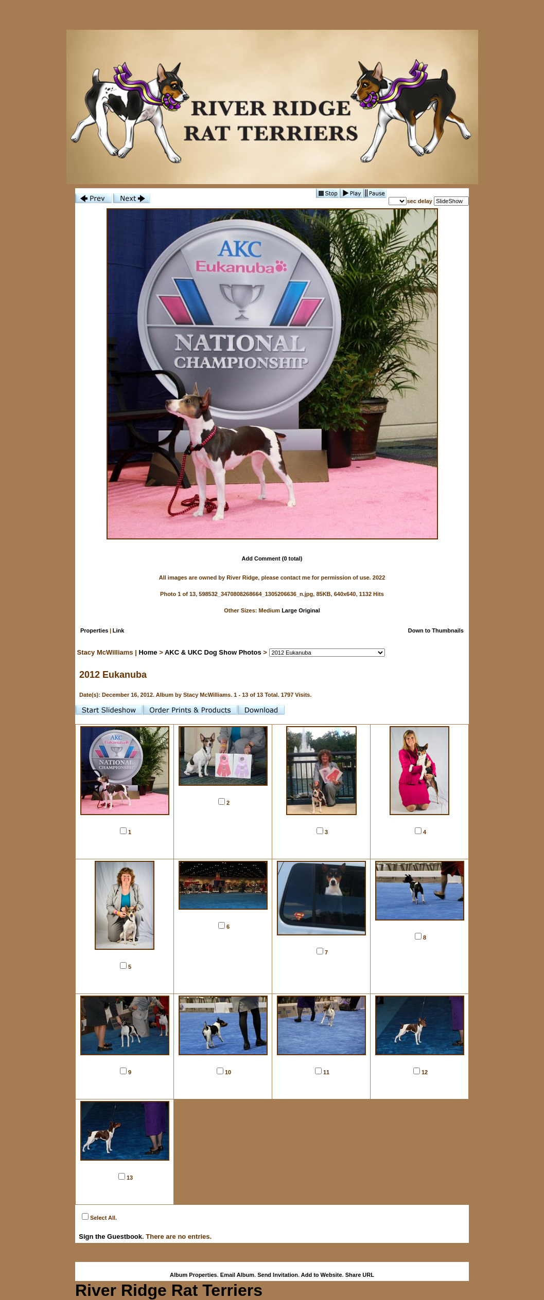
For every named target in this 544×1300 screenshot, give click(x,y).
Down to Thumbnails (436, 630)
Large (289, 610)
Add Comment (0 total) (272, 558)
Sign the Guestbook (110, 1236)
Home (147, 652)
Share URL (359, 1275)
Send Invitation (277, 1275)
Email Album (237, 1275)
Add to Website (321, 1275)
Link (119, 630)
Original (309, 610)
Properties (94, 630)
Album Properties (193, 1275)
